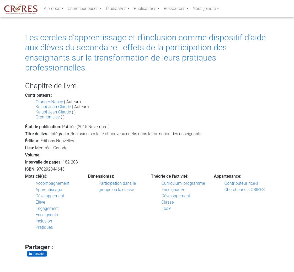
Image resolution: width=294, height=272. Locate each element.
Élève (40, 202)
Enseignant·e (47, 214)
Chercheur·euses (83, 9)
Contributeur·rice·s (241, 183)
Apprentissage (49, 189)
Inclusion (44, 221)
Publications (145, 9)
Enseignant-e (173, 189)
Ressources (174, 9)
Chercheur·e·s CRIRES (244, 189)
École (167, 208)
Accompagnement (53, 183)
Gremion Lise (48, 117)
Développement (50, 195)
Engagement (47, 208)
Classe (168, 202)
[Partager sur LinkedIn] (37, 254)
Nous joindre (204, 9)
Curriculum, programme (183, 183)
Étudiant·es (116, 9)
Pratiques (44, 227)
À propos (52, 9)
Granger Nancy (49, 101)
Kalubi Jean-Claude (53, 106)
